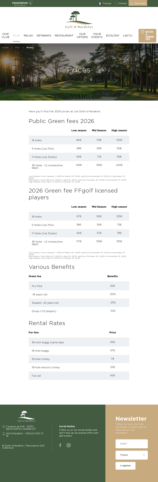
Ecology (112, 35)
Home (5, 48)
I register (125, 466)
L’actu (127, 35)
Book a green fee (150, 36)
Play (16, 35)
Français (107, 3)
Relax (28, 35)
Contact (122, 3)
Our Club (5, 35)
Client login (140, 3)
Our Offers (82, 35)
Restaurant (64, 35)
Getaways (44, 35)
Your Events (96, 35)
